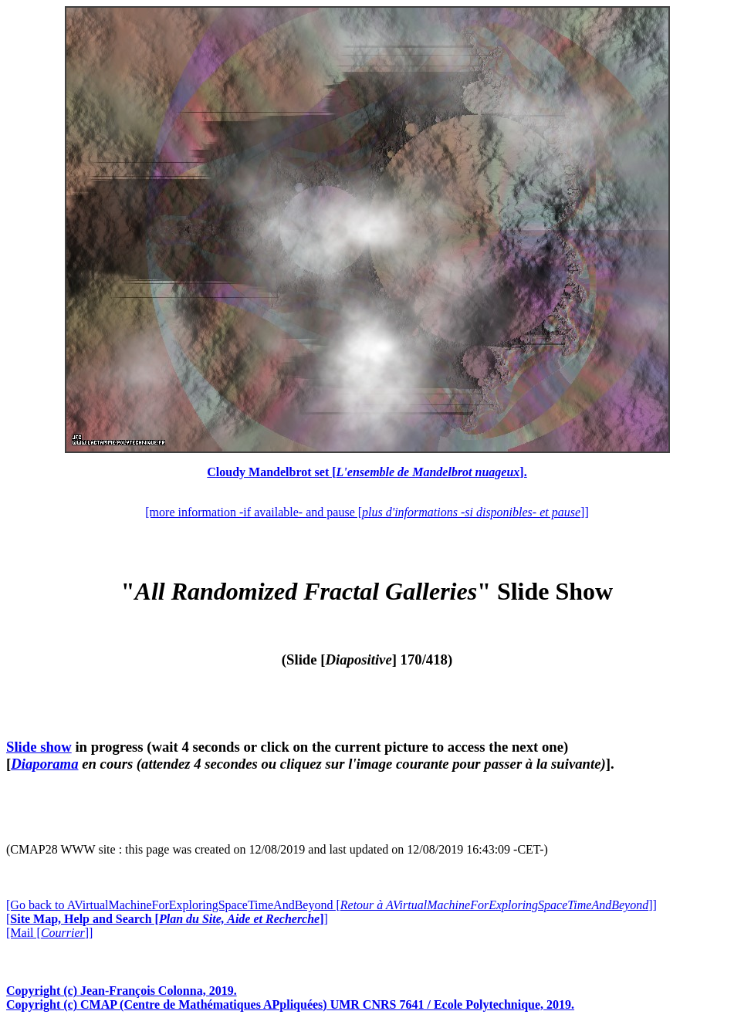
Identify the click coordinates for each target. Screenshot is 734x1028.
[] (167, 918)
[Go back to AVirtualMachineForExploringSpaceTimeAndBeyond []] (331, 904)
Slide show (39, 747)
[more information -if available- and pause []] (366, 512)
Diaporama (44, 764)
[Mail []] (49, 932)
